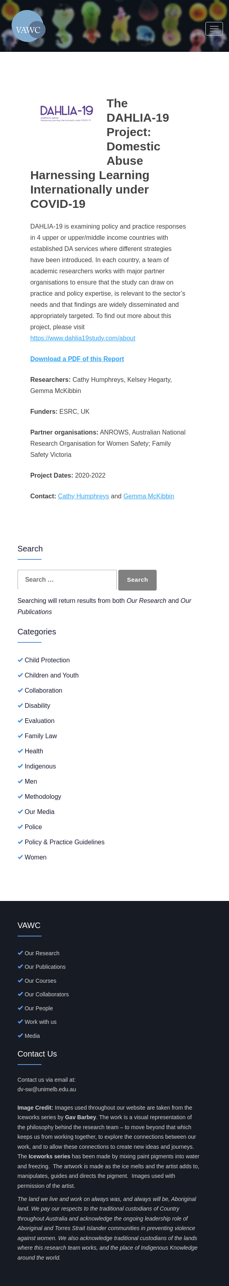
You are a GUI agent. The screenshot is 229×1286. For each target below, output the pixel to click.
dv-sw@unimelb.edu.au (47, 1089)
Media (32, 1036)
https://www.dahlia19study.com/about (82, 338)
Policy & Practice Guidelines (65, 842)
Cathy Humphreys (83, 496)
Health (34, 751)
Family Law (41, 736)
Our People (39, 1008)
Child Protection (47, 660)
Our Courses (40, 981)
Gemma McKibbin (148, 496)
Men (31, 781)
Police (33, 827)
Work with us (41, 1022)
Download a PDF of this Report (77, 359)
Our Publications (45, 967)
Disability (37, 705)
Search (137, 579)
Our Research (42, 953)
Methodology (43, 796)
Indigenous (40, 766)
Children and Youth (52, 675)
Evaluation (40, 720)
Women (36, 857)
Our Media (40, 811)
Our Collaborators (47, 994)
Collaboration (43, 690)
